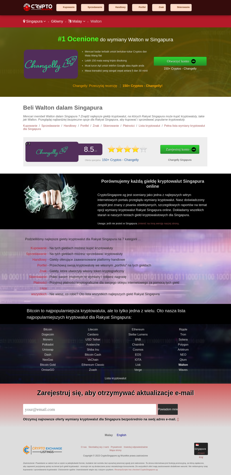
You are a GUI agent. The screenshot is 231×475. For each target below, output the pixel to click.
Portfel (142, 7)
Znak (161, 7)
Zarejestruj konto (163, 149)
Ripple (183, 335)
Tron (183, 340)
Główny (57, 21)
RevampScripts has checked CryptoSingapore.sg (136, 470)
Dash (47, 361)
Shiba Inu (93, 355)
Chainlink (138, 350)
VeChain (93, 366)
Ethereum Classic (93, 371)
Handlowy (120, 7)
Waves (183, 376)
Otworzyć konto (178, 61)
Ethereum (138, 335)
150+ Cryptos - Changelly (180, 68)
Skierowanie (183, 7)
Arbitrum (183, 355)
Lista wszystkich (43, 288)
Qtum (183, 366)
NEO (183, 361)
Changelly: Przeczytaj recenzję (95, 86)
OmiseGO (47, 376)
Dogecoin (48, 340)
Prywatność (116, 447)
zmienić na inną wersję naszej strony (163, 220)
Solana (183, 345)
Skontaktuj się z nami (98, 447)
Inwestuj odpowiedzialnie (136, 447)
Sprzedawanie (95, 7)
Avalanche (93, 350)
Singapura (34, 21)
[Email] (89, 409)
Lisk (138, 371)
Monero (48, 345)
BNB (138, 345)
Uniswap (47, 355)
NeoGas (48, 366)
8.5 (86, 149)
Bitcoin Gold (48, 371)
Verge (138, 376)
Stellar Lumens (138, 340)
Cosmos (138, 355)
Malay (76, 21)
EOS (138, 361)
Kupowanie (69, 7)
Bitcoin (47, 335)
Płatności (129, 125)
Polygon (183, 350)
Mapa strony (115, 450)
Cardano (92, 340)
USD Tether (93, 345)
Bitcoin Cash (93, 361)
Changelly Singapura (164, 159)
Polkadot (47, 350)
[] (178, 419)
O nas (84, 447)
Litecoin (93, 335)
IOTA (138, 366)
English (121, 435)
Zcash (93, 376)
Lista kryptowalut (149, 125)
